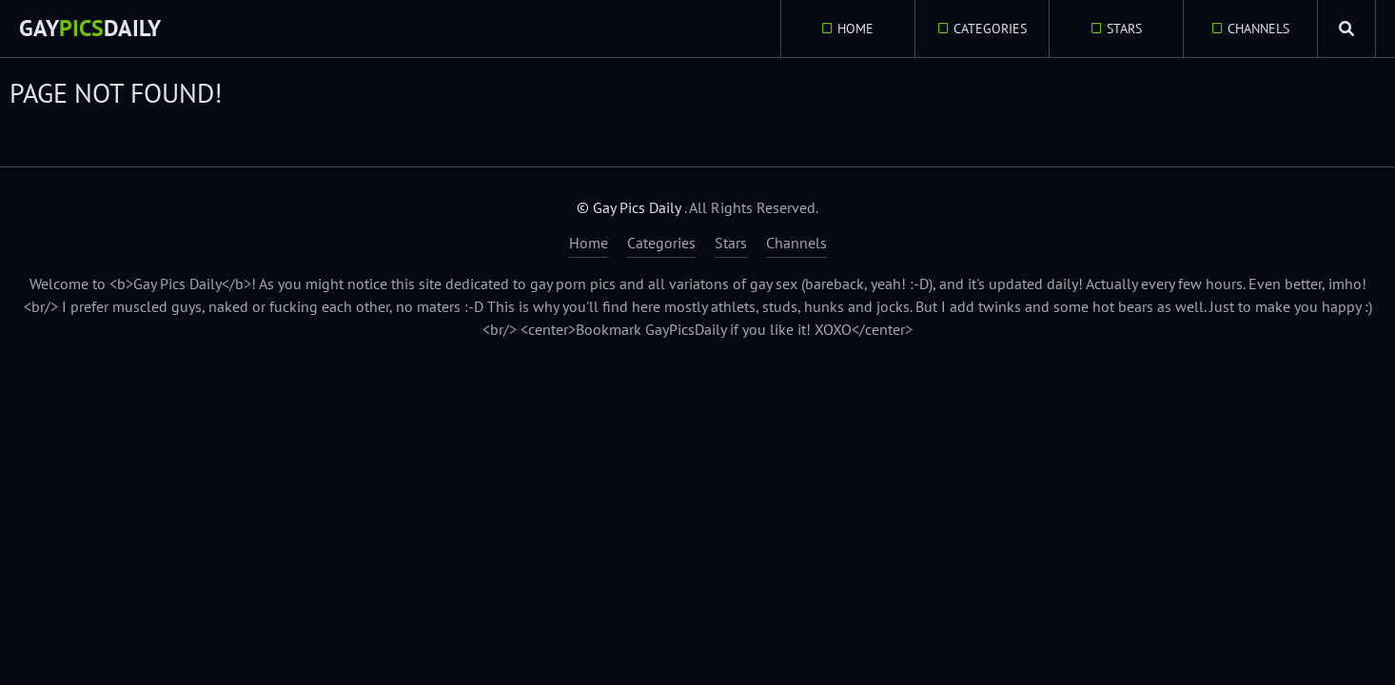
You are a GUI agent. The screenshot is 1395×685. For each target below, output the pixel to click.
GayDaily (90, 28)
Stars (1124, 28)
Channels (1258, 28)
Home (855, 28)
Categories (990, 28)
